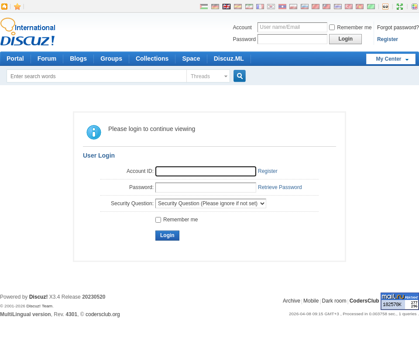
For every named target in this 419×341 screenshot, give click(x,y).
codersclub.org (103, 314)
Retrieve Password (280, 187)
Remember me (350, 27)
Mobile (311, 301)
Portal (15, 58)
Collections (152, 58)
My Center (388, 59)
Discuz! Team (39, 305)
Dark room (334, 301)
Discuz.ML (229, 58)
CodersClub (364, 301)
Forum (47, 58)
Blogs (78, 58)
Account (242, 27)
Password (244, 39)
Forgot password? (398, 27)
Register (387, 39)
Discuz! (38, 297)
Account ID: (140, 171)
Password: (141, 187)
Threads (200, 76)
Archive (291, 301)
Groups (111, 58)
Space (191, 58)
